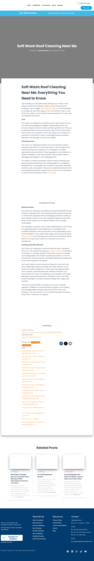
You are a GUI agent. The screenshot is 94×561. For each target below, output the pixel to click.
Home (29, 5)
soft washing (51, 173)
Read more (20, 497)
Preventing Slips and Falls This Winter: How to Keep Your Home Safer (73, 476)
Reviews (60, 5)
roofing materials (55, 251)
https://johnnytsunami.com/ (31, 337)
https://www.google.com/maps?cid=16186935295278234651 (43, 332)
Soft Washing (26, 345)
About (54, 5)
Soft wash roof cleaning (50, 108)
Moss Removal (14, 471)
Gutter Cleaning (68, 471)
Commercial (46, 5)
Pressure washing (27, 236)
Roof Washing (35, 342)
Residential (36, 5)
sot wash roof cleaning (30, 419)
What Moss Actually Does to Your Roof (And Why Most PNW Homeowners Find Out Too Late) (20, 478)
